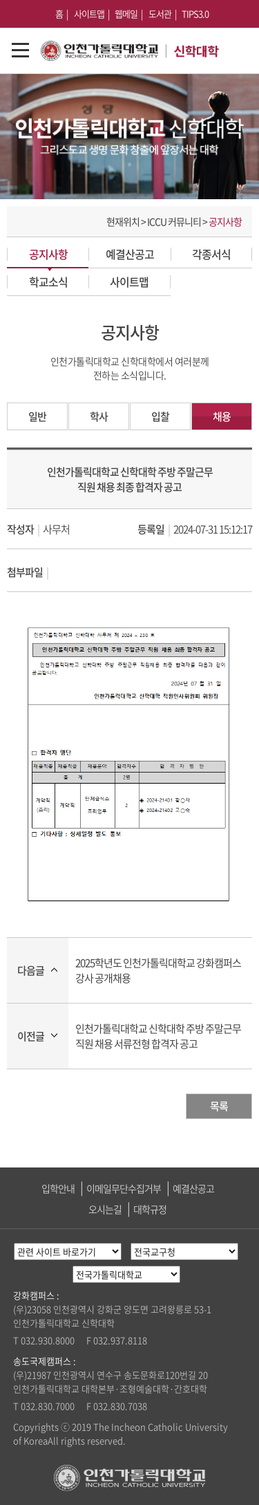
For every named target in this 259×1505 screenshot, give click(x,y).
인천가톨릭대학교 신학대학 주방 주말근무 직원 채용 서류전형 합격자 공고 (158, 1036)
